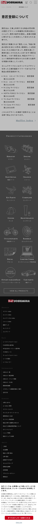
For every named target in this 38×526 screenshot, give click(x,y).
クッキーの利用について (13, 513)
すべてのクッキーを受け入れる (19, 518)
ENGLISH (19, 522)
